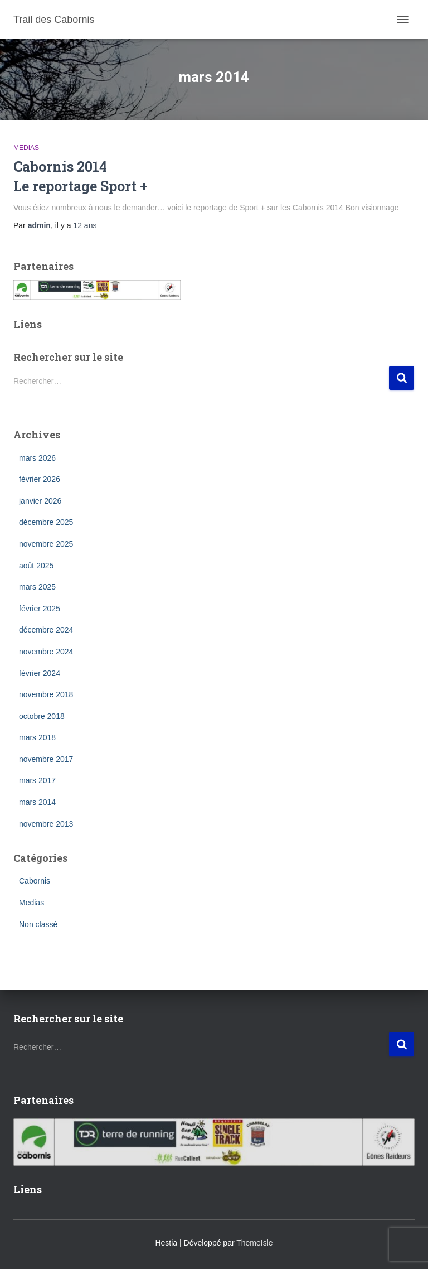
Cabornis (34, 880)
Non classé (38, 924)
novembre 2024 (46, 651)
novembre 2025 (46, 543)
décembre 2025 (46, 522)
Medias (26, 148)
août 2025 (36, 565)
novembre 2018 (46, 694)
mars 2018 (37, 737)
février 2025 (39, 608)
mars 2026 (37, 457)
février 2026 (39, 479)
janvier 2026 (40, 500)
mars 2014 (37, 802)
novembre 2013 (46, 823)
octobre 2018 (42, 716)
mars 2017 (37, 780)
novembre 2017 (46, 759)
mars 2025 (37, 586)
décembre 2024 (46, 629)
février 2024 (39, 673)
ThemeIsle (254, 1242)
